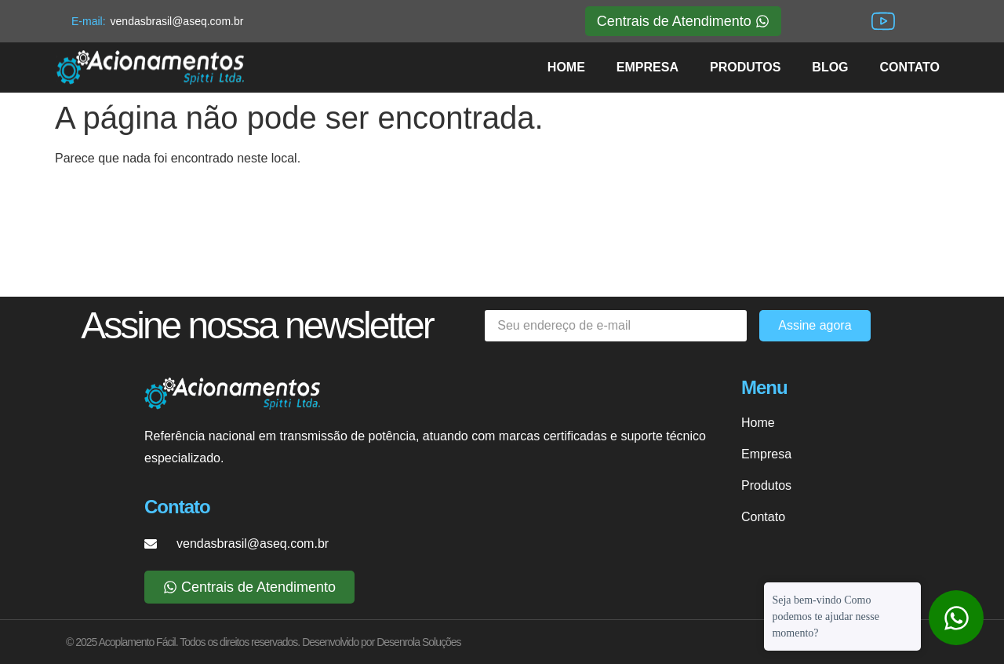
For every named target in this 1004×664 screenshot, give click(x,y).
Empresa (766, 454)
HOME (566, 67)
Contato (763, 517)
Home (758, 422)
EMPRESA (647, 67)
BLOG (830, 67)
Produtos (766, 485)
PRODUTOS (745, 67)
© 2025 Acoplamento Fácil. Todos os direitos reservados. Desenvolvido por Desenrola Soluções (263, 642)
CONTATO (910, 67)
